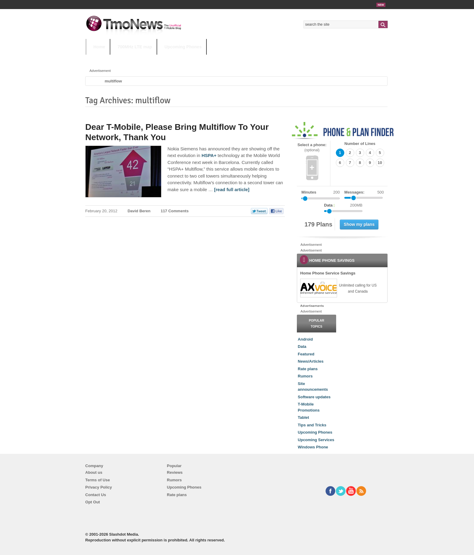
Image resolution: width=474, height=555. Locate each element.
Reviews (175, 472)
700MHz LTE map (135, 46)
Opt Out (92, 502)
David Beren (139, 211)
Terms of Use (97, 480)
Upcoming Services (316, 440)
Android (305, 339)
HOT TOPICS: (101, 58)
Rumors (305, 376)
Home (99, 46)
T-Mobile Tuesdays (235, 58)
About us (93, 472)
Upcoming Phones (183, 46)
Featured (306, 354)
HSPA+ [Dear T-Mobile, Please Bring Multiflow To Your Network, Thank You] (209, 155)
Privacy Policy (98, 487)
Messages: (364, 192)
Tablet (303, 417)
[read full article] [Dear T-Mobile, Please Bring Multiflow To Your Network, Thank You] (231, 189)
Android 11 (191, 58)
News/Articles (310, 361)
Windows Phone (313, 447)
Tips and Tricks (312, 425)
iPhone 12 (156, 58)
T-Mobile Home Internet (290, 58)
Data (302, 346)
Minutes (308, 192)
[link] (318, 288)
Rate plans (308, 369)
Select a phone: (311, 147)
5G (128, 58)
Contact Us (95, 494)
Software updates (314, 397)
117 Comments (174, 211)
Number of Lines (359, 144)
